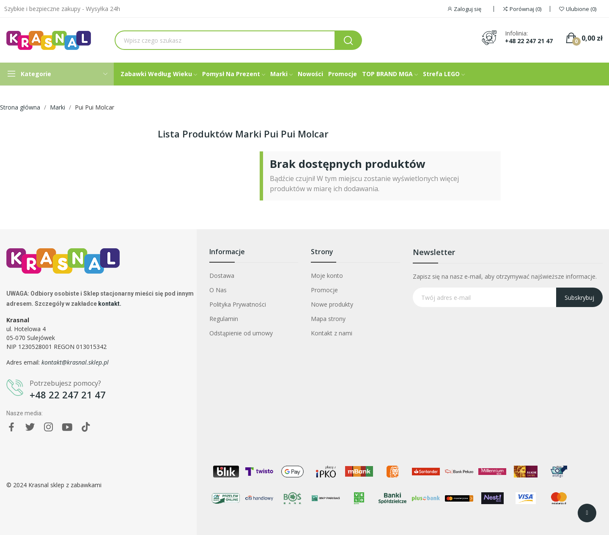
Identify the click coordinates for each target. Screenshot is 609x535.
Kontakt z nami (331, 333)
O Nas (218, 290)
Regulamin (223, 319)
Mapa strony (328, 319)
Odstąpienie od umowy (241, 333)
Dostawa (221, 276)
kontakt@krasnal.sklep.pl (75, 362)
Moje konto (327, 276)
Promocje (324, 290)
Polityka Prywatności (237, 304)
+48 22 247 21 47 (529, 41)
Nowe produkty (332, 304)
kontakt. (109, 303)
